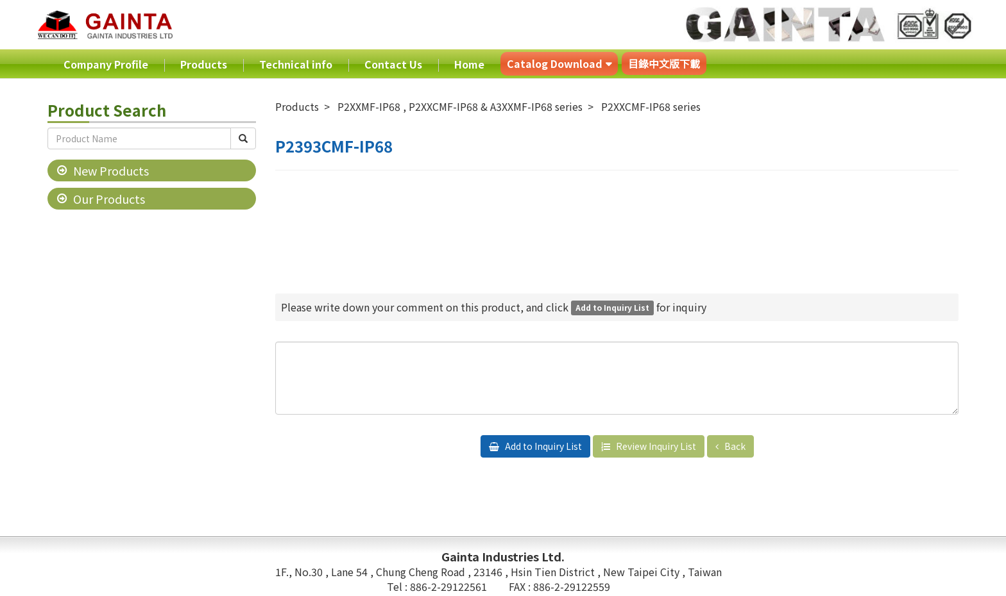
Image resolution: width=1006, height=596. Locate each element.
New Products (111, 170)
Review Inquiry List (655, 446)
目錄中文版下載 (664, 63)
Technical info (295, 64)
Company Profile (106, 64)
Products (203, 64)
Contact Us (393, 64)
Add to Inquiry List (542, 446)
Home (469, 64)
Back (734, 446)
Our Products (109, 198)
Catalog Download (554, 63)
